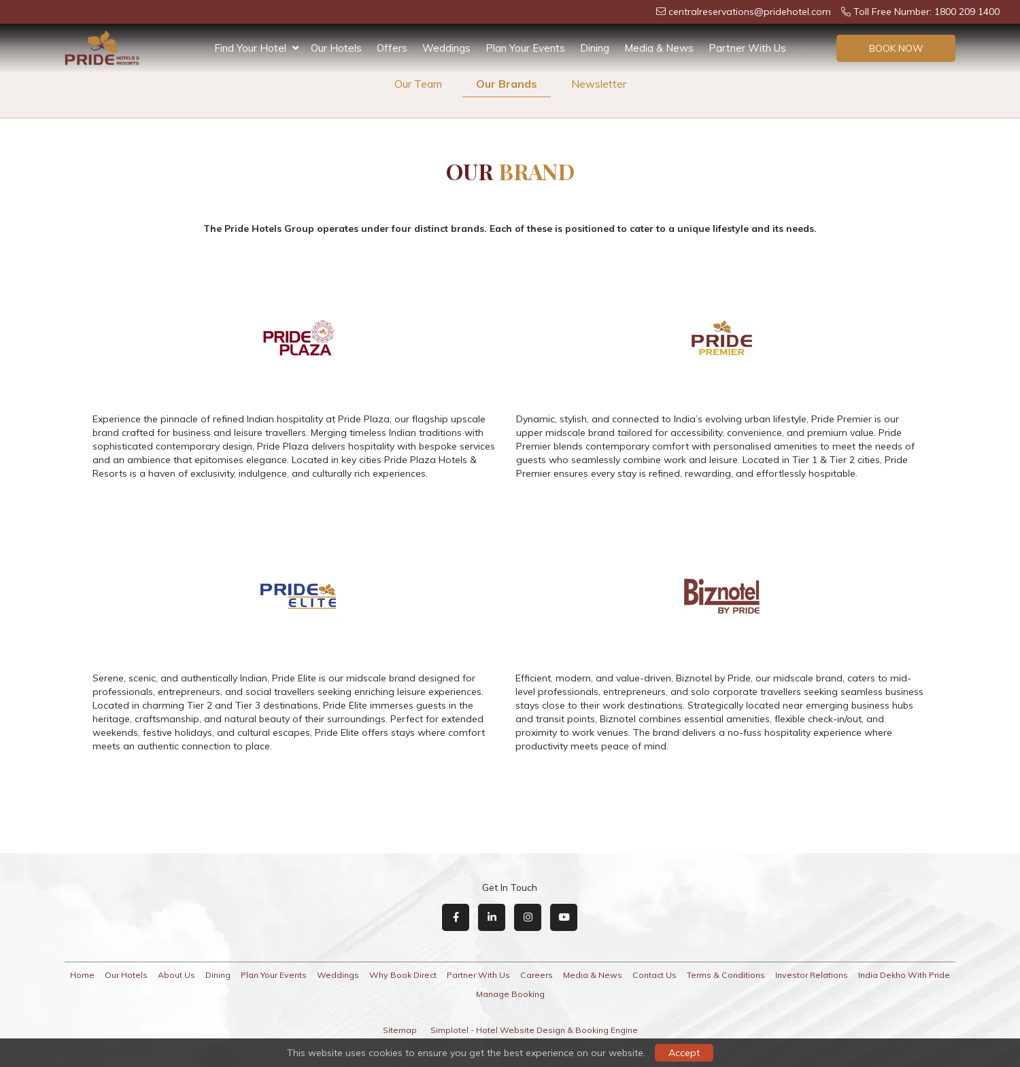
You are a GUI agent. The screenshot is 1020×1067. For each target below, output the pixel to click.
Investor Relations (811, 975)
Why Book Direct (403, 975)
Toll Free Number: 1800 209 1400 (920, 11)
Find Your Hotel (256, 48)
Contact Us (654, 975)
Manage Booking (510, 994)
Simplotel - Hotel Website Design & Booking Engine (534, 1030)
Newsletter (598, 83)
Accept (684, 1053)
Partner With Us (747, 47)
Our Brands (506, 83)
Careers (536, 975)
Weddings (446, 47)
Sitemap (400, 1030)
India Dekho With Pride (904, 975)
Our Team (418, 83)
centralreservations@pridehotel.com (743, 11)
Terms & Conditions (726, 975)
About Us (176, 975)
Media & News (659, 47)
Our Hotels (336, 47)
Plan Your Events (525, 47)
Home (82, 975)
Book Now (896, 48)
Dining (594, 47)
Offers (392, 47)
